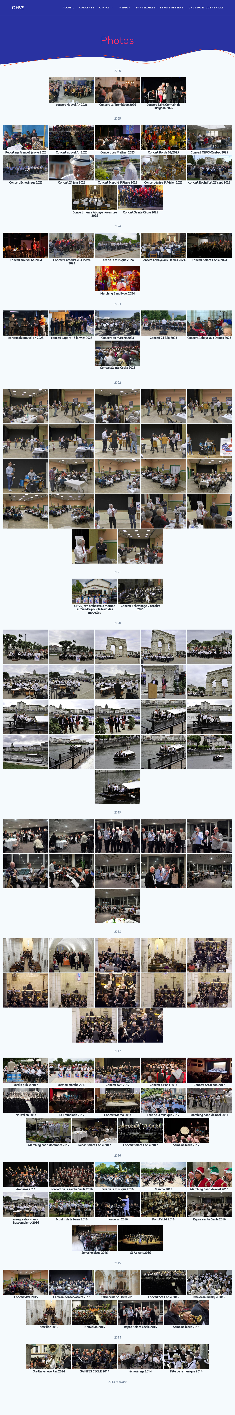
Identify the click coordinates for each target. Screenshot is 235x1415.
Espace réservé (171, 7)
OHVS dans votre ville (205, 7)
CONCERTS (86, 7)
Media (123, 7)
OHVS (18, 7)
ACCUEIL (68, 7)
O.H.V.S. (105, 7)
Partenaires (145, 7)
